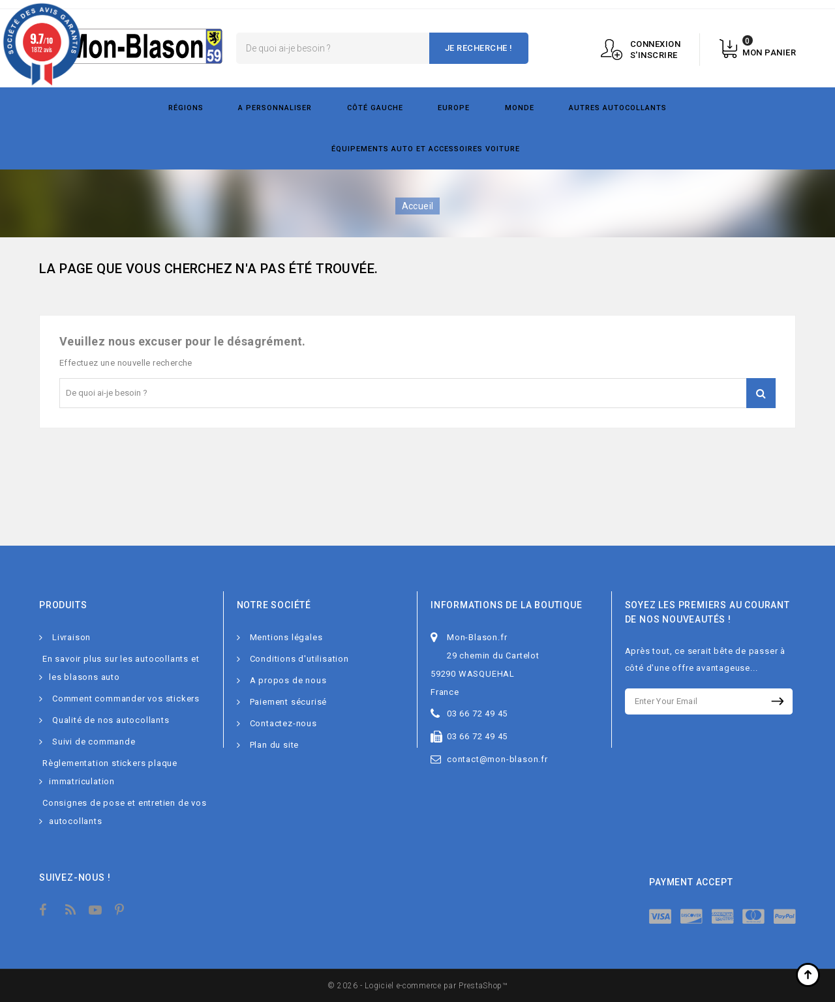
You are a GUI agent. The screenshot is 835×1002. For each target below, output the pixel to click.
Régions (186, 108)
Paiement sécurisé (288, 702)
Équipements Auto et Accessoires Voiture (425, 149)
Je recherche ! (479, 48)
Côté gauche (375, 108)
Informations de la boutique (507, 605)
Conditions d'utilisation (299, 659)
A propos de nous (288, 680)
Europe (454, 108)
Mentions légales (286, 637)
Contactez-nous (283, 723)
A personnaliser (275, 108)
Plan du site (274, 745)
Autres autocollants (618, 108)
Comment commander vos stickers (126, 698)
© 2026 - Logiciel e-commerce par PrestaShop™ (417, 985)
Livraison (71, 637)
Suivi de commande (94, 741)
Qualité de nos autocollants (111, 720)
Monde (519, 108)
